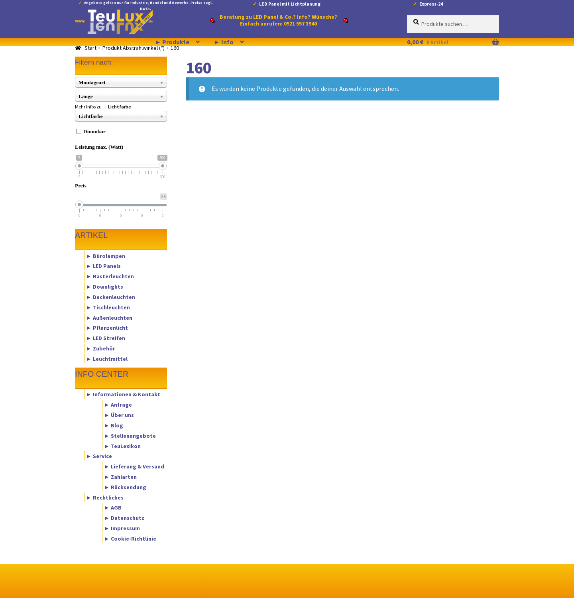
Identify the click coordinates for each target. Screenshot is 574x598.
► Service (99, 456)
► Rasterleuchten (110, 276)
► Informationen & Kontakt (123, 394)
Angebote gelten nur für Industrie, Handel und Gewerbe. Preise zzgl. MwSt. (148, 4)
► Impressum (122, 528)
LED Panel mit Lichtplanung (289, 4)
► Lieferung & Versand (134, 466)
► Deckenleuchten (110, 296)
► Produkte (172, 42)
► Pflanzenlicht (107, 327)
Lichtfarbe (119, 107)
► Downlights (104, 286)
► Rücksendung (125, 486)
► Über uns (119, 415)
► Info (224, 42)
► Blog (113, 425)
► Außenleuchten (109, 317)
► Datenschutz (124, 517)
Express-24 (431, 4)
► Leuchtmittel (107, 358)
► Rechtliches (105, 497)
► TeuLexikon (122, 445)
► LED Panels (103, 265)
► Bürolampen (105, 255)
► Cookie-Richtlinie (130, 538)
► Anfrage (118, 404)
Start (90, 47)
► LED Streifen (105, 338)
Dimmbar (94, 131)
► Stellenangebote (130, 435)
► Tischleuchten (108, 307)
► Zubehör (100, 348)
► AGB (113, 507)
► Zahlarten (120, 476)
